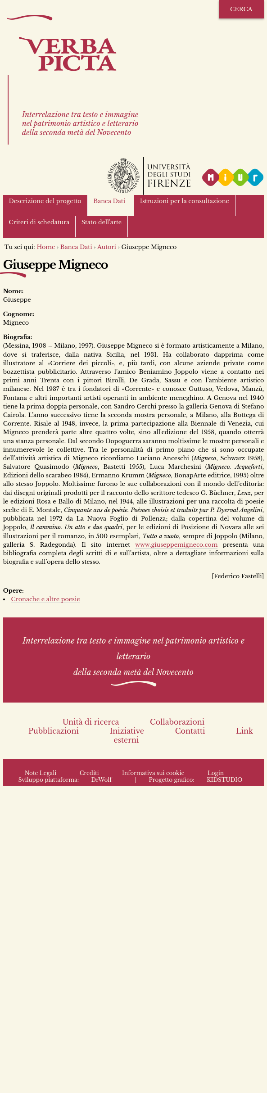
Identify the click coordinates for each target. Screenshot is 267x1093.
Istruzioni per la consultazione (184, 201)
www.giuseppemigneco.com (176, 544)
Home (45, 247)
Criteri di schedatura (39, 222)
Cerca (241, 9)
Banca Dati (109, 201)
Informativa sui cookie (153, 773)
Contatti (190, 730)
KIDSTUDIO (224, 779)
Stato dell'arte (101, 222)
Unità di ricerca (91, 721)
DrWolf (101, 779)
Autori (106, 247)
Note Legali (41, 773)
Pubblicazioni (53, 730)
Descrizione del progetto (45, 201)
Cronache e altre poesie (45, 599)
